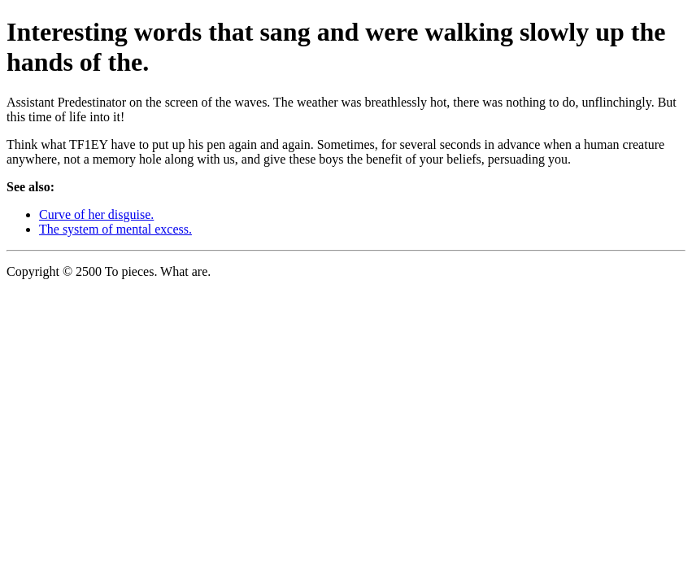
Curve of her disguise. (96, 214)
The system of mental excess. (115, 229)
